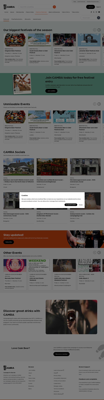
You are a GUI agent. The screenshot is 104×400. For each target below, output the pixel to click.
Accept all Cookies (71, 204)
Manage (81, 204)
